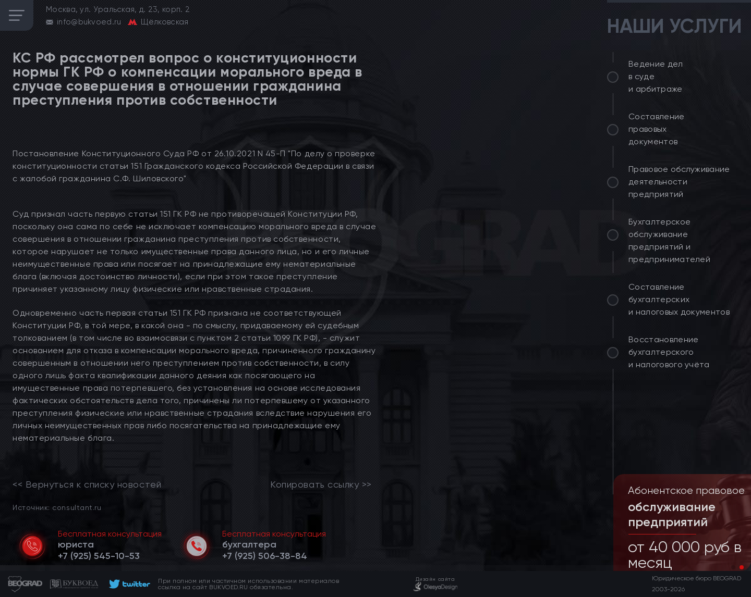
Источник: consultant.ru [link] (57, 507)
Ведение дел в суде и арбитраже (655, 76)
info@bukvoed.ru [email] (89, 22)
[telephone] (99, 556)
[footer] (128, 584)
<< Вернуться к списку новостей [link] (87, 484)
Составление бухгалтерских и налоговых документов (679, 299)
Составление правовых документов (656, 128)
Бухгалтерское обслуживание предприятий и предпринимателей (669, 240)
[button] (733, 567)
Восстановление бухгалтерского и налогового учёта (669, 351)
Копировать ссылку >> (321, 484)
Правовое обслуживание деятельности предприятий (679, 181)
